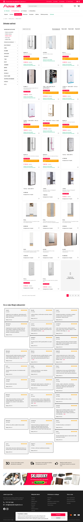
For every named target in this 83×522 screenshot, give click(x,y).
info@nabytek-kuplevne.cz (14, 505)
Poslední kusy (15, 10)
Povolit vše (58, 514)
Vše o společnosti (71, 497)
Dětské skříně (18, 18)
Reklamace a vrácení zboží (53, 501)
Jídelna (37, 14)
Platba (56, 1)
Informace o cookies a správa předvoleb (40, 518)
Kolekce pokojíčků (9, 32)
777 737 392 (9, 502)
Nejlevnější (71, 29)
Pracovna (25, 14)
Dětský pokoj (18, 14)
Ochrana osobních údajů (8, 519)
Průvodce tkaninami (71, 501)
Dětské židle (8, 39)
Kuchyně (31, 14)
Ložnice (11, 14)
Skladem (7, 10)
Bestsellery (32, 10)
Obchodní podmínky (52, 503)
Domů (5, 18)
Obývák (6, 14)
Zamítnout (58, 517)
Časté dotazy (69, 1)
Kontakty (61, 1)
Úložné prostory (44, 14)
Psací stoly (7, 37)
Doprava (49, 1)
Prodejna (24, 10)
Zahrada (52, 14)
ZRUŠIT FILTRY (26, 29)
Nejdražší (77, 29)
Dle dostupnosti (56, 29)
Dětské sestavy (8, 34)
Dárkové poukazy (71, 499)
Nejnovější (64, 29)
